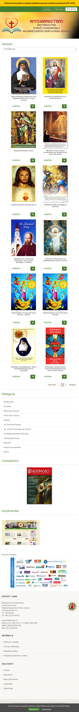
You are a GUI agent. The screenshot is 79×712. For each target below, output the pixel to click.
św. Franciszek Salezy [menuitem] (12, 425)
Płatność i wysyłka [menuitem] (11, 642)
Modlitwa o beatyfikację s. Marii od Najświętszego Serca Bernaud (23, 369)
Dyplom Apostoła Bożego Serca (23, 205)
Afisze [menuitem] (6, 452)
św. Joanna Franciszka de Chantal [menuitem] (17, 429)
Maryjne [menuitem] (7, 420)
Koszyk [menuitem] (6, 670)
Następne (72, 385)
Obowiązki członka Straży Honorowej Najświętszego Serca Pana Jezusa (55, 369)
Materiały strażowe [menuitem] (11, 411)
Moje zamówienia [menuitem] (11, 679)
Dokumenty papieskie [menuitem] (12, 447)
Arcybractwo (10, 511)
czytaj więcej (46, 709)
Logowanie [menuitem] (47, 9)
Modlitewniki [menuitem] (9, 402)
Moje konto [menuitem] (8, 675)
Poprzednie (52, 385)
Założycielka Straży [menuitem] (11, 438)
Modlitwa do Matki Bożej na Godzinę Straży (55, 97)
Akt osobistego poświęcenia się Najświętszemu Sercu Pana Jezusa (23, 98)
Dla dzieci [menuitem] (7, 406)
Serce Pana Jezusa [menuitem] (11, 415)
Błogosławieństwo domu (23, 151)
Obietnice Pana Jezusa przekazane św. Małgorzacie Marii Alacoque (55, 152)
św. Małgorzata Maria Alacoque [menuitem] (16, 434)
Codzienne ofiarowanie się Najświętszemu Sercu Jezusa (55, 260)
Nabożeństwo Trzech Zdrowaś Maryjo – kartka (24, 314)
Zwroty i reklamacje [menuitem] (11, 647)
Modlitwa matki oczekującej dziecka (55, 205)
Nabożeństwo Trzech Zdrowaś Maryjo (55, 314)
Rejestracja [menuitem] (59, 9)
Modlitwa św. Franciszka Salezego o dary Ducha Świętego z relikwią (24, 260)
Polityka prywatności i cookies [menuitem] (15, 656)
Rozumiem (34, 709)
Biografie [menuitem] (7, 443)
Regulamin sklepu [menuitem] (11, 651)
